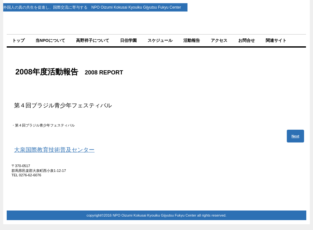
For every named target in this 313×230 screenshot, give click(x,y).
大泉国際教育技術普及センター (54, 150)
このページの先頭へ (285, 193)
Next (295, 136)
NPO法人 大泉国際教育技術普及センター (157, 23)
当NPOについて (50, 40)
